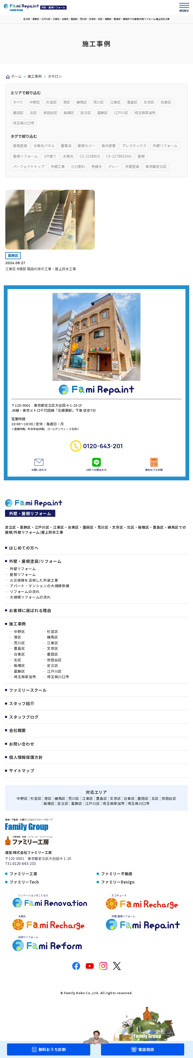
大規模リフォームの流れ (30, 597)
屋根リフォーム (23, 574)
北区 (17, 660)
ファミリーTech (24, 882)
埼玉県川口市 (58, 676)
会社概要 (17, 730)
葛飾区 (13, 255)
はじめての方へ (24, 548)
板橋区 (19, 665)
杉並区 (52, 631)
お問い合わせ (21, 744)
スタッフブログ (24, 717)
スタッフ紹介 (21, 703)
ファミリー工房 (23, 873)
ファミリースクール (28, 690)
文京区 (52, 648)
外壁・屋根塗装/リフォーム (35, 561)
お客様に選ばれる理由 (30, 610)
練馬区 (52, 637)
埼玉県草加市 (25, 676)
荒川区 (19, 642)
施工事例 (35, 76)
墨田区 (52, 654)
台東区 (19, 654)
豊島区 (19, 648)
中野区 (19, 631)
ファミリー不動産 (117, 873)
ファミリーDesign (117, 882)
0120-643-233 (24, 863)
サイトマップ (21, 770)
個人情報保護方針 (26, 757)
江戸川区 (54, 671)
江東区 (52, 642)
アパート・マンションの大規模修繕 (39, 585)
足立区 (52, 665)
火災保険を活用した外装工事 (34, 580)
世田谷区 (54, 660)
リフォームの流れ (24, 591)
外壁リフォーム (23, 568)
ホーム (16, 76)
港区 (17, 637)
